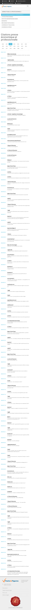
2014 (22, 46)
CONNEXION (18, 3)
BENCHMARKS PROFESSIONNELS (8, 22)
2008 (18, 48)
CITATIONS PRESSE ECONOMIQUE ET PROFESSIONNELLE (12, 14)
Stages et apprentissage (7, 590)
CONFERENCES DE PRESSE (7, 27)
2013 (26, 46)
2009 (14, 48)
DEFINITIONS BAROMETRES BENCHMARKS (10, 18)
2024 (10, 44)
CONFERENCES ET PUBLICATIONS (8, 25)
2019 (3, 46)
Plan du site (5, 592)
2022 (18, 44)
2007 (22, 48)
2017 (11, 46)
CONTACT (11, 1)
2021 (22, 44)
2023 (14, 44)
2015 (18, 46)
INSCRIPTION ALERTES (20, 1)
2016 (14, 46)
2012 (3, 48)
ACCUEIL (4, 1)
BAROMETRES (4, 20)
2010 (11, 48)
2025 (7, 44)
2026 (3, 44)
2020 (26, 44)
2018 (7, 46)
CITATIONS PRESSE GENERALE (7, 16)
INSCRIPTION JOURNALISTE (7, 3)
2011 (7, 48)
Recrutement (5, 588)
